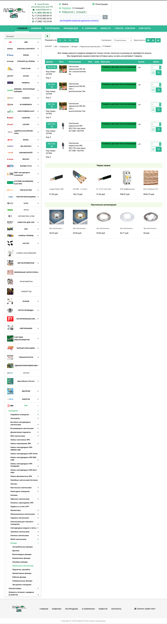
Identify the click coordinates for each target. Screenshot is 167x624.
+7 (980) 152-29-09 (43, 21)
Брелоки (15, 551)
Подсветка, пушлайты (21, 570)
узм (61, 21)
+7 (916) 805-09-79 (43, 15)
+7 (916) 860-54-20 (43, 18)
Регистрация (102, 4)
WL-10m (51, 86)
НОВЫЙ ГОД (19, 292)
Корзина (66, 8)
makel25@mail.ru (43, 9)
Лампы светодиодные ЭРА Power (24, 454)
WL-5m (52, 67)
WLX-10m (51, 125)
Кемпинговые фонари (21, 558)
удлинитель (86, 21)
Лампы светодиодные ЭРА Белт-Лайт (23, 471)
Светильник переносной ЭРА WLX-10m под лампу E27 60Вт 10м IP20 (77, 127)
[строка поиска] (81, 17)
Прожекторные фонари (21, 573)
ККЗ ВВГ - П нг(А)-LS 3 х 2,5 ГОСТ (85, 189)
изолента (94, 21)
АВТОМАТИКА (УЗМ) (20, 216)
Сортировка (106, 40)
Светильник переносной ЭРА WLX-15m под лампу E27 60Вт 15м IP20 (77, 147)
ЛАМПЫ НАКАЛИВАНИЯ (21, 253)
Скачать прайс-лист (145, 609)
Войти (65, 4)
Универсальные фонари (22, 581)
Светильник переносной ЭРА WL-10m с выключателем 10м (77, 88)
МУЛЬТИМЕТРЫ (20, 282)
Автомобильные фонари (22, 547)
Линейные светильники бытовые (24, 480)
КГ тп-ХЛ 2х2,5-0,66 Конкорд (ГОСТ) (110, 189)
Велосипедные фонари (21, 555)
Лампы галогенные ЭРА (20, 440)
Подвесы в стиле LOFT (19, 507)
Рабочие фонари (19, 577)
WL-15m (51, 105)
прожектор (76, 21)
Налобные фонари (20, 562)
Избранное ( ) (74, 12)
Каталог (10, 36)
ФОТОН (18, 373)
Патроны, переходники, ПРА (21, 503)
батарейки (67, 21)
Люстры (13, 484)
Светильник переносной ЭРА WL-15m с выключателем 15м (77, 107)
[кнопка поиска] (105, 17)
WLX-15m (51, 145)
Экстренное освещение (21, 585)
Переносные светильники (22, 566)
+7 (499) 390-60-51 (43, 13)
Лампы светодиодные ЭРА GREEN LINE (21, 449)
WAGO (18, 210)
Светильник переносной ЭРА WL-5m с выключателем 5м (77, 70)
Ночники (13, 495)
